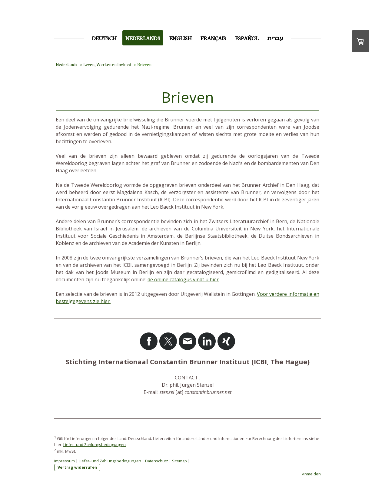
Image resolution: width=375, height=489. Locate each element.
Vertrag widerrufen (77, 467)
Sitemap (179, 461)
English (180, 38)
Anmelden (311, 474)
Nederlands (142, 38)
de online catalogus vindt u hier (183, 279)
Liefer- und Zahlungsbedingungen (94, 444)
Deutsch (104, 38)
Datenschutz (156, 461)
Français (213, 38)
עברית (275, 38)
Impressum (64, 461)
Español (246, 38)
